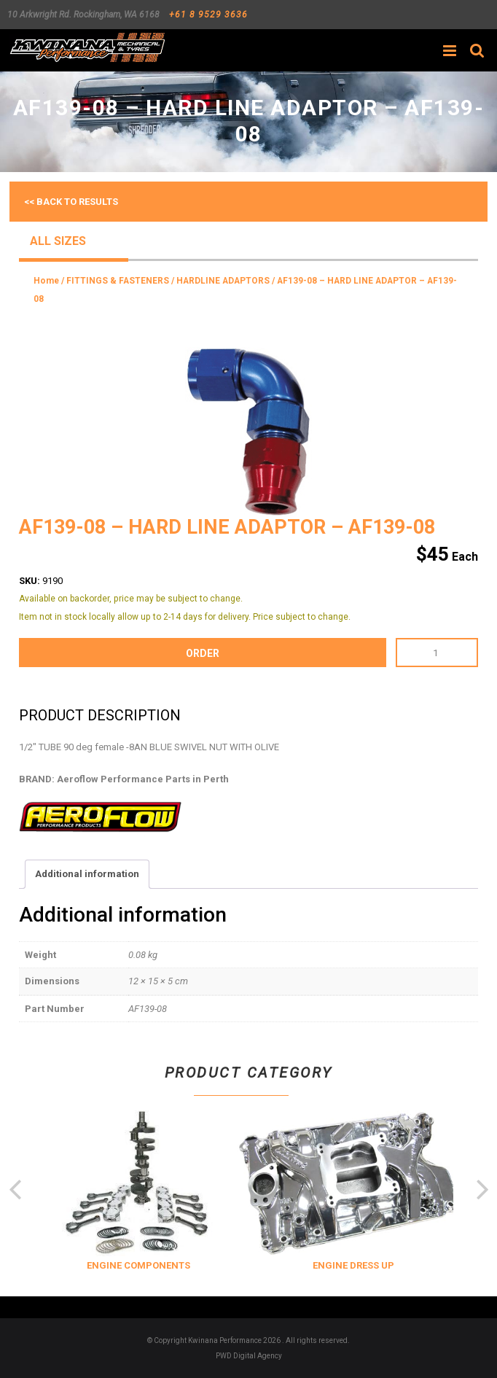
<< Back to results (71, 201)
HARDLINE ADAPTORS (223, 281)
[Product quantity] (437, 652)
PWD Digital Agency (249, 1356)
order (202, 653)
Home (46, 281)
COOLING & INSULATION (123, 1265)
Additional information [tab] (87, 873)
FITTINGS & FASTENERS (117, 281)
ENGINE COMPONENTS (298, 1265)
